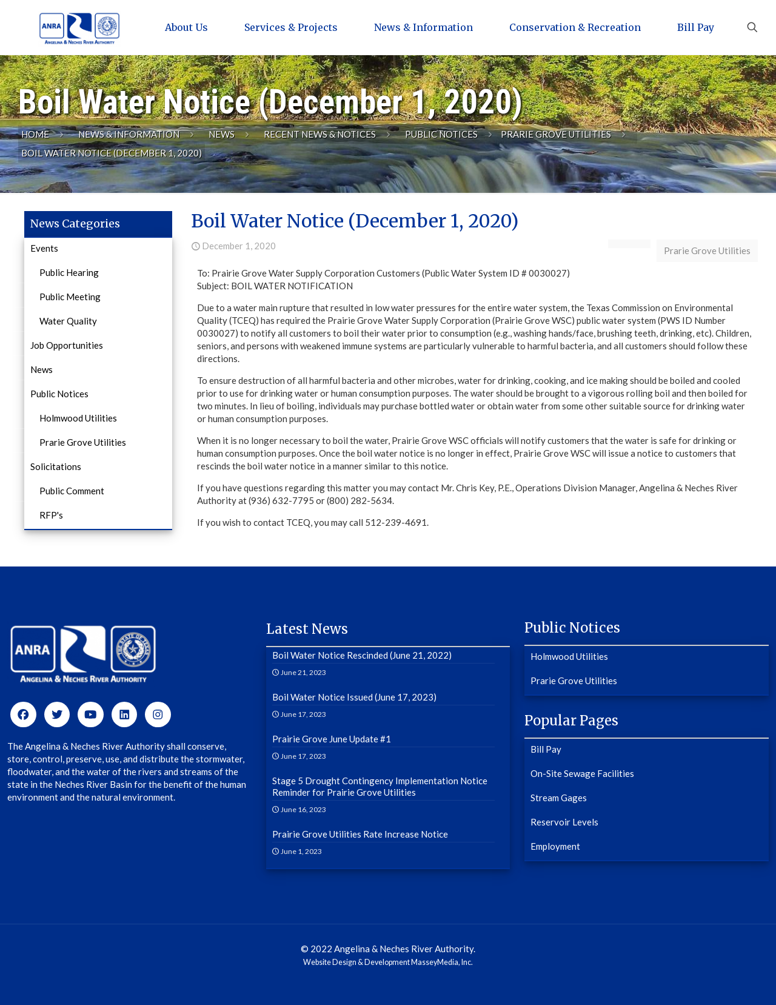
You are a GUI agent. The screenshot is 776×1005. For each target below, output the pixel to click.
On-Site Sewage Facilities (582, 773)
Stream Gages (558, 797)
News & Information (128, 134)
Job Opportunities (66, 345)
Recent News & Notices (320, 134)
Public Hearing (69, 272)
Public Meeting (70, 296)
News (222, 134)
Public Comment (71, 490)
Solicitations (55, 466)
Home (35, 134)
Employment (555, 846)
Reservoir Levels (564, 821)
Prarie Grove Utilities (556, 134)
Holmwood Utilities (78, 417)
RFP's (51, 514)
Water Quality (68, 320)
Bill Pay (545, 749)
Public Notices (441, 134)
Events (44, 248)
